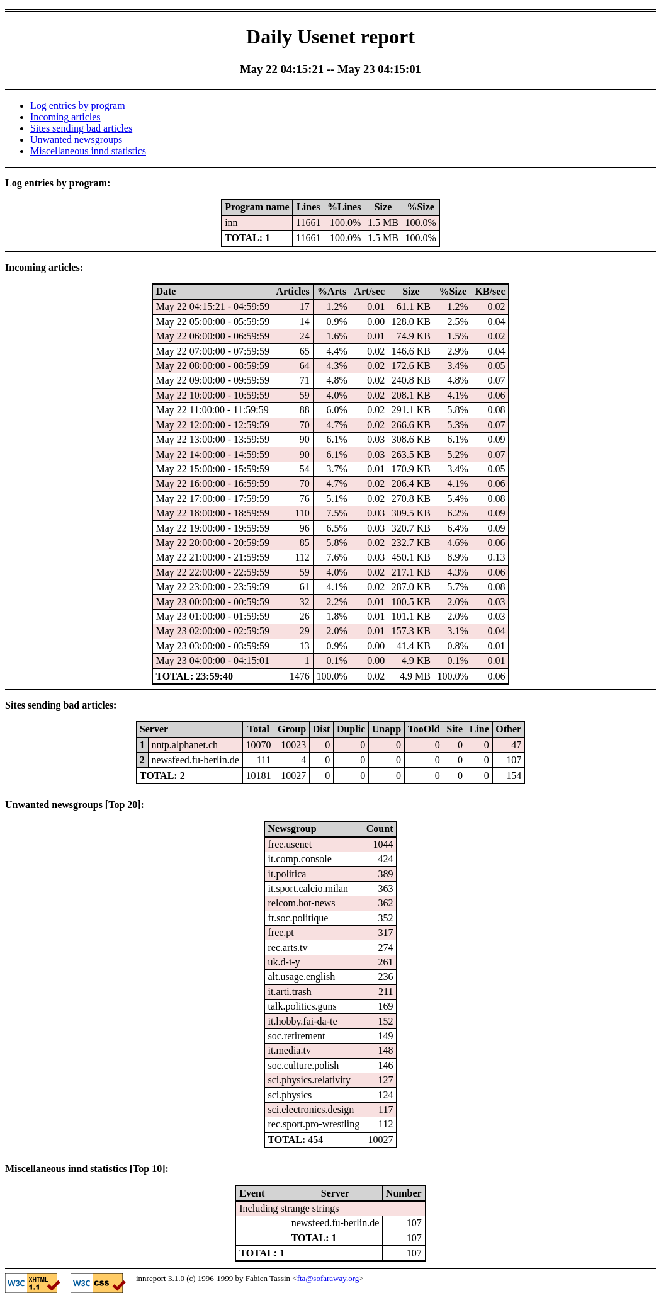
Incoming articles (65, 116)
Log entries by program (77, 105)
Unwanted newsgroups (76, 139)
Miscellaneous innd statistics (88, 150)
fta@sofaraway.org (328, 1278)
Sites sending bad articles (81, 128)
